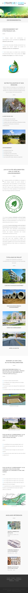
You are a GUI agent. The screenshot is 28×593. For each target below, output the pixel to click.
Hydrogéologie (10, 579)
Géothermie (18, 578)
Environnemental (17, 579)
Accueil (8, 578)
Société (12, 578)
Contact (17, 580)
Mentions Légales (16, 590)
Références (11, 580)
